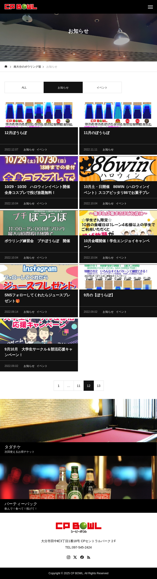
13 (98, 387)
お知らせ (29, 150)
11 (78, 387)
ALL (24, 88)
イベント (102, 88)
